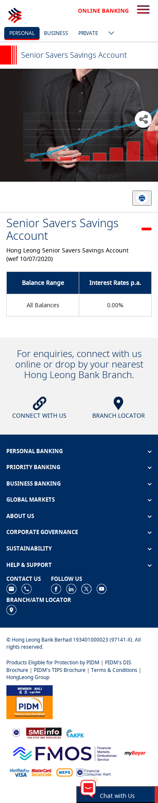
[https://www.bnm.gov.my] (16, 732)
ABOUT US (20, 516)
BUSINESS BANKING (33, 483)
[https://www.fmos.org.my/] (65, 753)
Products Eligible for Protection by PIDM (52, 662)
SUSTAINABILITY (29, 548)
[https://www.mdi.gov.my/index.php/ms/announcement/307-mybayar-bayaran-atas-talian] (135, 753)
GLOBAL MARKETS (30, 499)
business (56, 33)
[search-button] (143, 10)
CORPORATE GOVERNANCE (42, 532)
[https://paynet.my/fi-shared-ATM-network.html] (64, 772)
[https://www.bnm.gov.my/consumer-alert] (93, 772)
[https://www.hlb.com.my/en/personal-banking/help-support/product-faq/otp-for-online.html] (31, 772)
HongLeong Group (27, 677)
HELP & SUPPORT (29, 565)
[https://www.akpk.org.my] (75, 732)
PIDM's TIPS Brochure (60, 670)
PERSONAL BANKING (34, 451)
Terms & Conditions (114, 670)
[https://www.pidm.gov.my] (29, 701)
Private (88, 33)
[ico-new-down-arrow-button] (109, 33)
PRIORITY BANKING (33, 467)
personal (22, 33)
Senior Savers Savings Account (62, 229)
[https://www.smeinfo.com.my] (44, 732)
